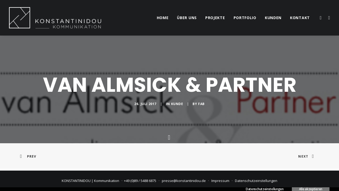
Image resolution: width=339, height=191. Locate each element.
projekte (215, 17)
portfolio (245, 17)
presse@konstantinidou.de (184, 180)
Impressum (220, 180)
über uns (187, 17)
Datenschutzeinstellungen (256, 180)
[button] (320, 18)
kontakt (300, 17)
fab (201, 104)
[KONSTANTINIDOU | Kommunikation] (55, 17)
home (163, 17)
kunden (273, 17)
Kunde (177, 104)
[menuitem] (162, 18)
